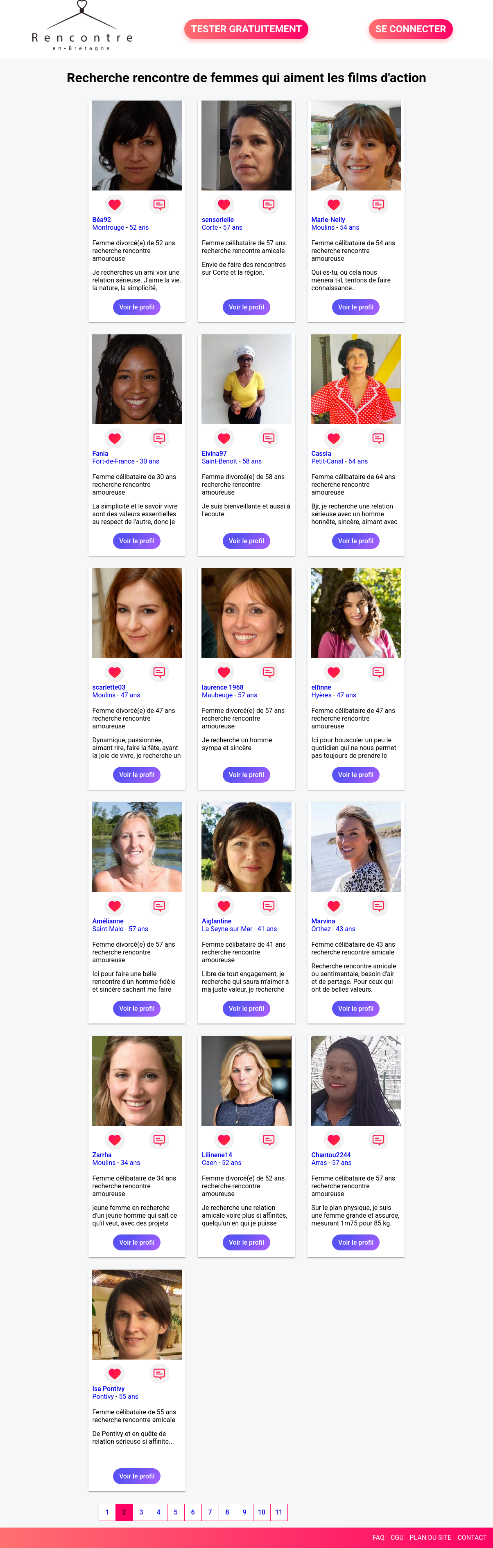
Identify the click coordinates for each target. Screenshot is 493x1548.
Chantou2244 (331, 1155)
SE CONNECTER (410, 29)
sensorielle (218, 220)
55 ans (128, 1396)
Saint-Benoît (219, 461)
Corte (210, 227)
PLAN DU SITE (431, 1537)
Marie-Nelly (328, 220)
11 (279, 1512)
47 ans (130, 695)
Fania (101, 453)
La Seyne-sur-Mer (227, 929)
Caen (209, 1163)
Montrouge (108, 227)
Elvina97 (214, 453)
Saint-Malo (108, 929)
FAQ (378, 1537)
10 (261, 1512)
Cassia (321, 453)
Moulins (323, 227)
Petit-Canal (328, 461)
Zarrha (102, 1155)
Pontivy (103, 1396)
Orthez (321, 929)
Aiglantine (216, 921)
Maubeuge (217, 695)
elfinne (321, 687)
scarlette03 (109, 687)
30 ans (149, 461)
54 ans (350, 227)
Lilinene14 (217, 1155)
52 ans (139, 227)
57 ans (233, 227)
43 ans (345, 929)
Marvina (323, 921)
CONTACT (472, 1537)
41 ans (267, 929)
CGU (397, 1537)
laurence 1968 (223, 687)
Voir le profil (136, 307)
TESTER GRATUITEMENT (246, 29)
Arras (319, 1163)
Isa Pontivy (109, 1389)
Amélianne (108, 921)
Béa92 (102, 220)
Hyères (322, 695)
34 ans (130, 1163)
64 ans (358, 461)
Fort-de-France (114, 461)
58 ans (252, 461)
